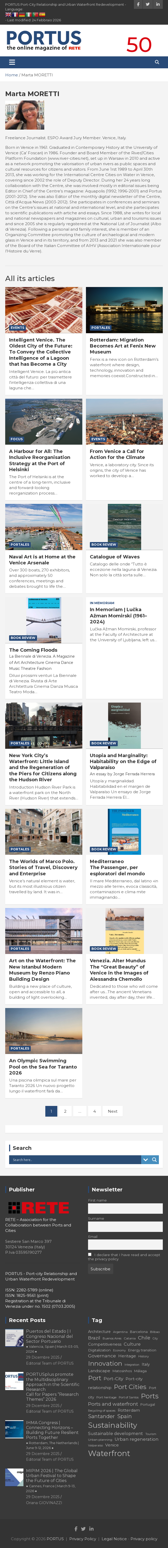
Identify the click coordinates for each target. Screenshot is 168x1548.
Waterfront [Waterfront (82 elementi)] (109, 1453)
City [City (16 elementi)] (155, 1338)
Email (92, 1237)
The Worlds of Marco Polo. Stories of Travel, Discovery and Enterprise (43, 868)
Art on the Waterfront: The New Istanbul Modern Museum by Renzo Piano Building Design (42, 970)
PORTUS (55, 1538)
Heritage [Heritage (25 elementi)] (127, 1355)
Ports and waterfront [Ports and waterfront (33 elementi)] (113, 1404)
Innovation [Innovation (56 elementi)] (105, 1363)
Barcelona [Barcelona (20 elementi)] (139, 1332)
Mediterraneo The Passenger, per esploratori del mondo (117, 868)
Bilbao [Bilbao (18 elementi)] (155, 1332)
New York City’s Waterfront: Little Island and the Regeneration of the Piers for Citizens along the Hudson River (43, 768)
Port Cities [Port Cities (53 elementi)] (130, 1387)
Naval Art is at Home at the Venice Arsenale (42, 560)
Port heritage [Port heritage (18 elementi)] (106, 1397)
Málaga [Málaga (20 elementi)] (140, 1371)
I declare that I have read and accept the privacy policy (124, 1257)
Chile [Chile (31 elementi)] (144, 1338)
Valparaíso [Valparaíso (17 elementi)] (95, 1445)
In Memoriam (102, 603)
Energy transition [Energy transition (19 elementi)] (142, 1350)
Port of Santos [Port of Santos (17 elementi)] (129, 1397)
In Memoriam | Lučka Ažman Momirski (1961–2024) (118, 616)
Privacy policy (143, 1538)
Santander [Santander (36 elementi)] (101, 1416)
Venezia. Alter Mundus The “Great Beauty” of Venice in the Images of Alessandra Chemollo (119, 970)
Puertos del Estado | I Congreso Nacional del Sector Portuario (52, 1341)
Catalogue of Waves (115, 557)
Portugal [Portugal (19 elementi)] (147, 1404)
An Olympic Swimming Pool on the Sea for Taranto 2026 (43, 1067)
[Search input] (76, 1159)
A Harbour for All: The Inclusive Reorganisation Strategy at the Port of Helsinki (39, 460)
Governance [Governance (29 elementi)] (102, 1355)
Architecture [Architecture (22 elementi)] (99, 1331)
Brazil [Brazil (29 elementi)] (94, 1337)
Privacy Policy (82, 1538)
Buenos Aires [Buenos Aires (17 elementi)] (112, 1338)
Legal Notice (114, 1538)
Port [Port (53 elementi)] (94, 1378)
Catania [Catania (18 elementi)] (130, 1338)
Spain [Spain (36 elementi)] (124, 1416)
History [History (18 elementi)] (143, 1356)
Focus (17, 439)
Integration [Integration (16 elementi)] (132, 1364)
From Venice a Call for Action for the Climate (117, 454)
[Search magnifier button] (154, 1159)
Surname (96, 1218)
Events (17, 328)
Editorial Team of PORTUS (50, 1363)
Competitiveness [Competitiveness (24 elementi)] (104, 1344)
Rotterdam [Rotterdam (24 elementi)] (129, 1410)
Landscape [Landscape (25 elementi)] (99, 1370)
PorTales (100, 328)
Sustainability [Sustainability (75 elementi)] (112, 1425)
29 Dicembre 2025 (42, 1357)
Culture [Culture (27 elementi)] (132, 1344)
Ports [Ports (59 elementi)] (150, 1396)
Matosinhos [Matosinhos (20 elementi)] (122, 1371)
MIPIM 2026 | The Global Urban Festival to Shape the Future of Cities (52, 1480)
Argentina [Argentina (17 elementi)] (120, 1332)
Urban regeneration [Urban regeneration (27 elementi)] (137, 1439)
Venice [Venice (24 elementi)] (112, 1445)
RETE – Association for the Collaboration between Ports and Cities (38, 1225)
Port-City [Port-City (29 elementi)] (113, 1378)
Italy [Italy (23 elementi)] (146, 1364)
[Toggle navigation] (12, 62)
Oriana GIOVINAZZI (44, 1502)
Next (112, 1111)
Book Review (103, 544)
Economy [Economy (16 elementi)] (119, 1350)
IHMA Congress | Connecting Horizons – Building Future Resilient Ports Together (52, 1435)
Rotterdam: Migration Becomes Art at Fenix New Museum (123, 346)
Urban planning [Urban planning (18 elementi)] (100, 1440)
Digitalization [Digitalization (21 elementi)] (99, 1350)
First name (97, 1200)
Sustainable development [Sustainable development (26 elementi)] (115, 1433)
